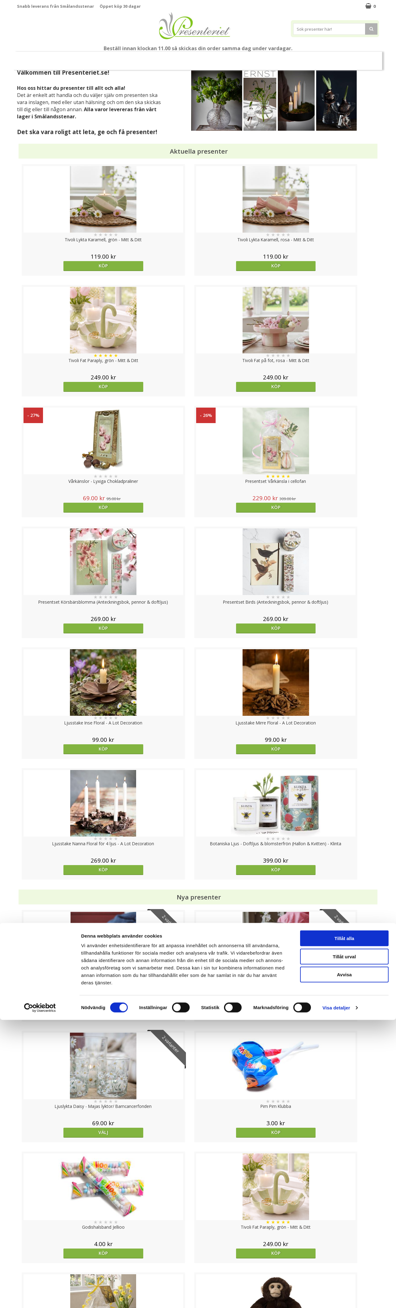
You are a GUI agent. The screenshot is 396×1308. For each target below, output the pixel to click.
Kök (262, 58)
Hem (238, 58)
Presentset (170, 58)
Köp (62, 266)
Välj (62, 649)
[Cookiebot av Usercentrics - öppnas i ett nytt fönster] (40, 1296)
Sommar (136, 58)
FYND (360, 58)
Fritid (286, 58)
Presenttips (207, 58)
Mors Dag (63, 58)
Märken (337, 58)
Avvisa (344, 1262)
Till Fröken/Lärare (101, 58)
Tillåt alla (344, 1226)
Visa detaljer (336, 1295)
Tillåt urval (344, 1244)
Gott (310, 58)
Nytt (34, 58)
